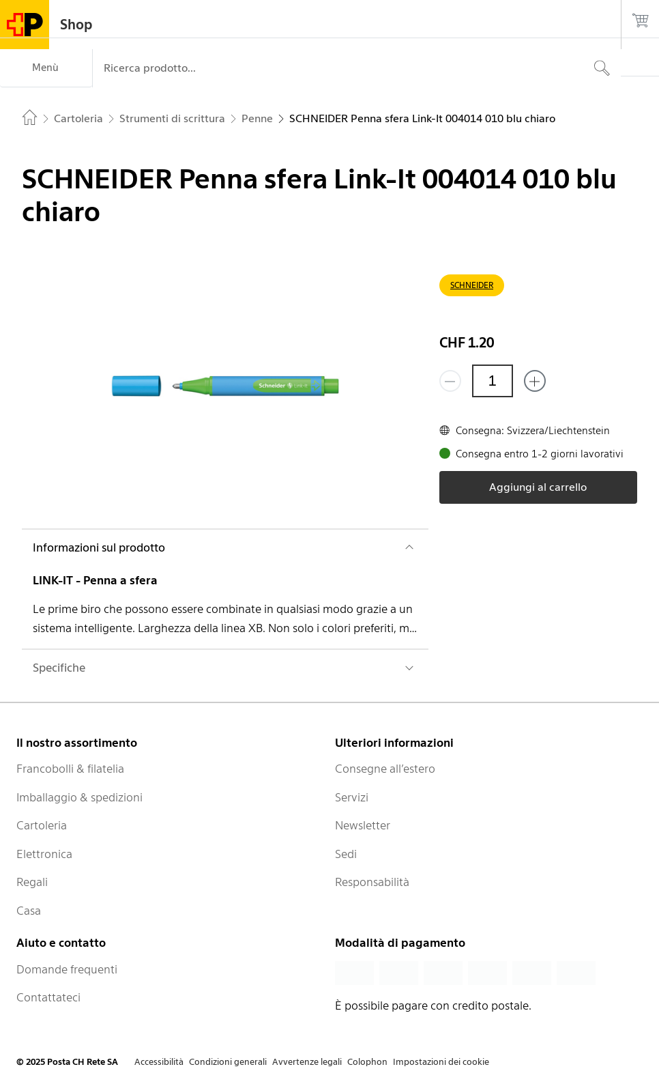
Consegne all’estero (385, 768)
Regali (32, 882)
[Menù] (46, 68)
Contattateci (48, 997)
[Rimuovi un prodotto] (450, 381)
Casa (28, 910)
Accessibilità (159, 1062)
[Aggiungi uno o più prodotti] (535, 381)
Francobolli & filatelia (70, 768)
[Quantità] (492, 381)
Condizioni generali (228, 1062)
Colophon (367, 1062)
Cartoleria (41, 825)
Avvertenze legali (307, 1062)
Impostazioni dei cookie (441, 1062)
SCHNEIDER (471, 285)
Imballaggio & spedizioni (79, 797)
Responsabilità (372, 882)
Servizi (351, 797)
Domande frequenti (66, 969)
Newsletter (362, 825)
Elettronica (44, 854)
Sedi (346, 854)
